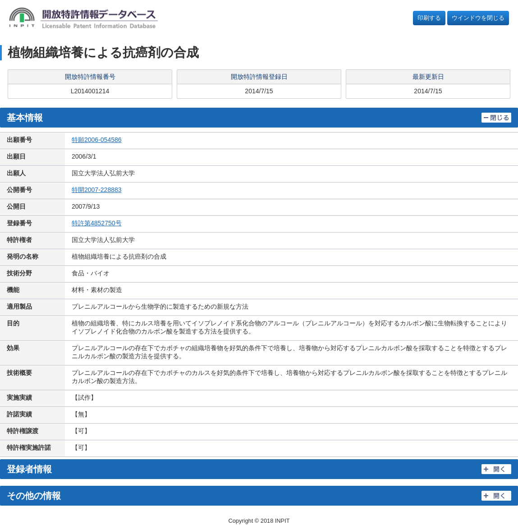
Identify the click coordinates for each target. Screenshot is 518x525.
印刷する (429, 17)
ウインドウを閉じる (478, 17)
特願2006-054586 (97, 139)
